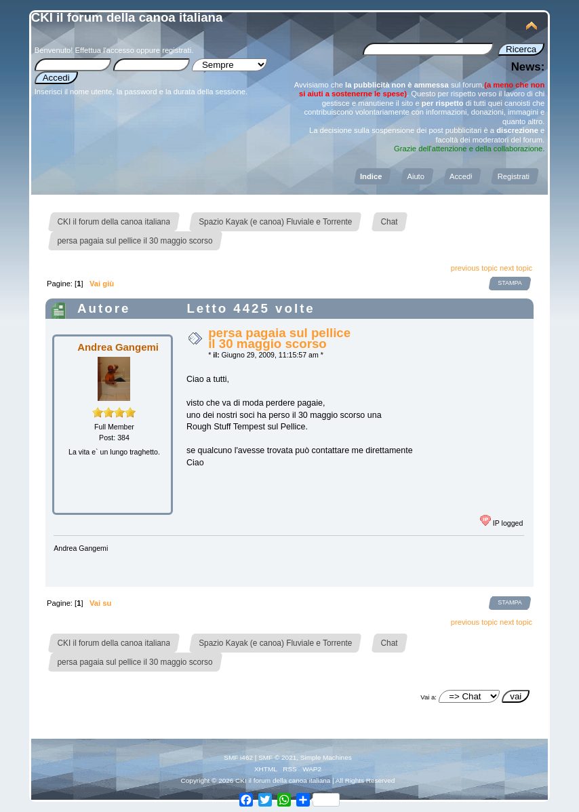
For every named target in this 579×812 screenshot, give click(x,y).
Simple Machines (326, 757)
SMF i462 (238, 757)
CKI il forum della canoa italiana (127, 17)
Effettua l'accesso (104, 50)
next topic (516, 268)
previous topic (474, 268)
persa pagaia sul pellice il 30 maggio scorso (279, 338)
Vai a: (428, 697)
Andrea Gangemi (118, 347)
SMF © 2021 (277, 757)
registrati (176, 50)
